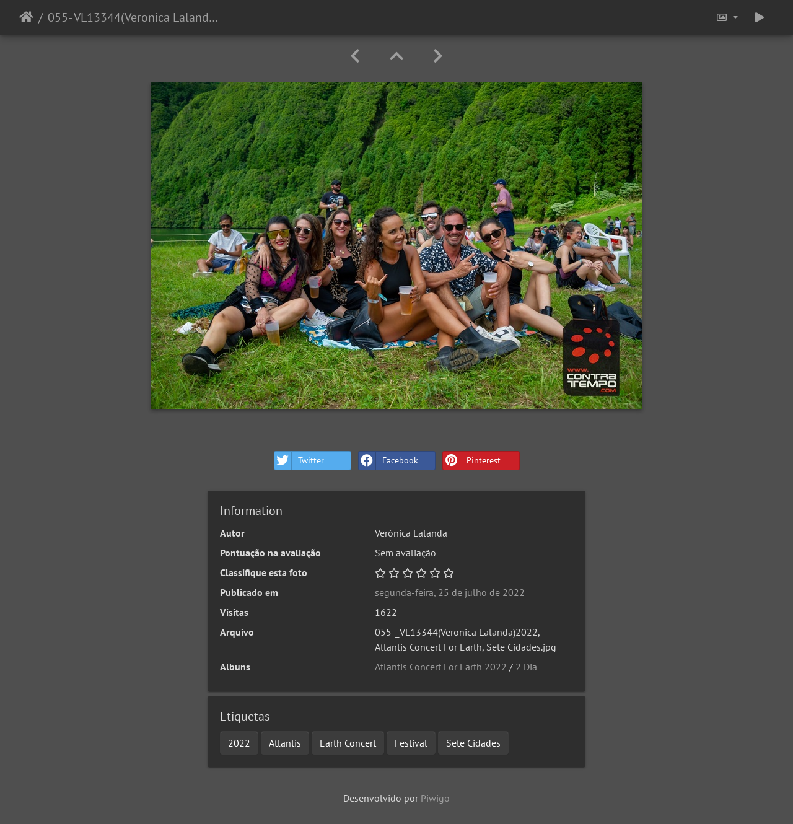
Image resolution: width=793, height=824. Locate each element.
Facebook (388, 461)
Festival (411, 743)
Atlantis (285, 743)
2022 (239, 743)
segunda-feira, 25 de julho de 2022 (450, 592)
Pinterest (472, 461)
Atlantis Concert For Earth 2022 (441, 666)
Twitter (299, 461)
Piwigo (435, 798)
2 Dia (526, 666)
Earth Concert (348, 743)
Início (26, 17)
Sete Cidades (473, 743)
